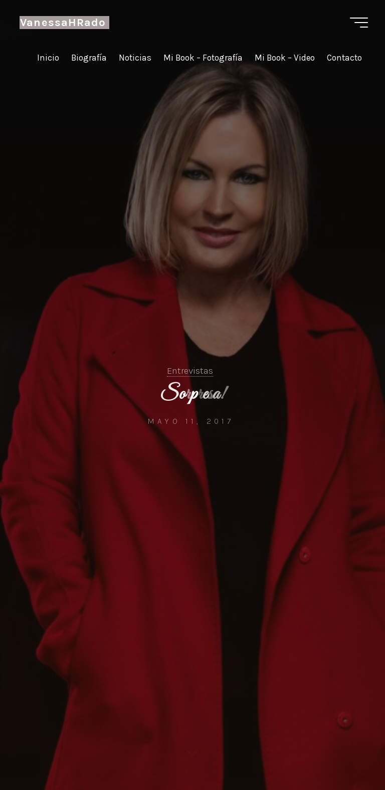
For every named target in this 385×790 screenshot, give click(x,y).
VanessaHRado (63, 22)
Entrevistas (190, 370)
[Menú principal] (359, 23)
